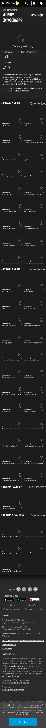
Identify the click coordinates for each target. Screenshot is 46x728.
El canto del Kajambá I (8, 228)
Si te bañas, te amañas (8, 160)
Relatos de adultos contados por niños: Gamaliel (12, 537)
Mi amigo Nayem (7, 343)
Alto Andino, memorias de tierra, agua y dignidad (12, 394)
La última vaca (28, 291)
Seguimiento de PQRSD (10, 676)
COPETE (26, 177)
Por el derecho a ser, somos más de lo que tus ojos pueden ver (12, 429)
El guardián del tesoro (8, 508)
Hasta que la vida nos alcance (10, 360)
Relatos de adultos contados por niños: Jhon (34, 554)
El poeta (26, 160)
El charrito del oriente (8, 377)
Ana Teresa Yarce (29, 377)
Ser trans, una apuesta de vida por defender (34, 429)
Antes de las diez (7, 411)
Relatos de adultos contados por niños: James (12, 554)
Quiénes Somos (33, 605)
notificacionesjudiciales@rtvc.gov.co (15, 683)
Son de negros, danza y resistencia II (34, 263)
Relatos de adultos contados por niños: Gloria (34, 537)
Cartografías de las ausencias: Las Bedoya (12, 463)
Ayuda (12, 605)
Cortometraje (6, 123)
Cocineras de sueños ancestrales (33, 194)
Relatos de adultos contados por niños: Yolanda (12, 571)
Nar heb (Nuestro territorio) (32, 325)
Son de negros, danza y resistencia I (12, 263)
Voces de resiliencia (29, 308)
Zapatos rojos (5, 308)
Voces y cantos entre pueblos (10, 211)
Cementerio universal (30, 480)
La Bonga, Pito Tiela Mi (30, 246)
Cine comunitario (9, 9)
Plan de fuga (5, 125)
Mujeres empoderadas (30, 411)
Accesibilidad (7, 648)
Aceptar (23, 722)
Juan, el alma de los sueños (10, 446)
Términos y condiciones (13, 609)
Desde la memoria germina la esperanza (34, 446)
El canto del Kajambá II (31, 228)
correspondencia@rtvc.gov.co (17, 666)
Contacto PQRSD (23, 668)
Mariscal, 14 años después (9, 325)
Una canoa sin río (7, 291)
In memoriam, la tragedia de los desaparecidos (34, 343)
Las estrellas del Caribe (30, 211)
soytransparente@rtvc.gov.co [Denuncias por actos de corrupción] (13, 689)
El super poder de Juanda (31, 360)
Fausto (25, 125)
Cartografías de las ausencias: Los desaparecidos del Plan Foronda (12, 480)
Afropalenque (6, 142)
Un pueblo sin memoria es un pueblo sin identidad (34, 142)
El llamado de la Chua (8, 177)
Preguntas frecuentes (33, 609)
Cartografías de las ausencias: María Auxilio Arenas (34, 463)
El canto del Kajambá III (9, 246)
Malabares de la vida (30, 394)
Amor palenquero (7, 194)
